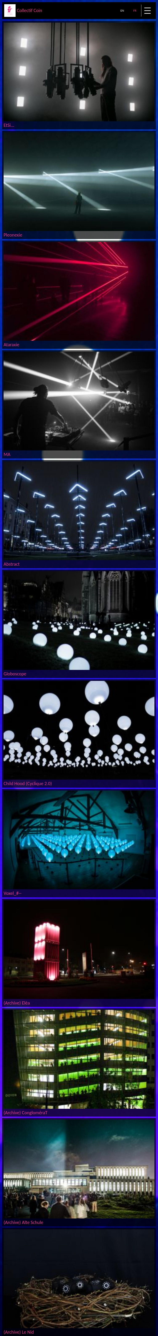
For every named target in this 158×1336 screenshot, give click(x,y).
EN (122, 10)
